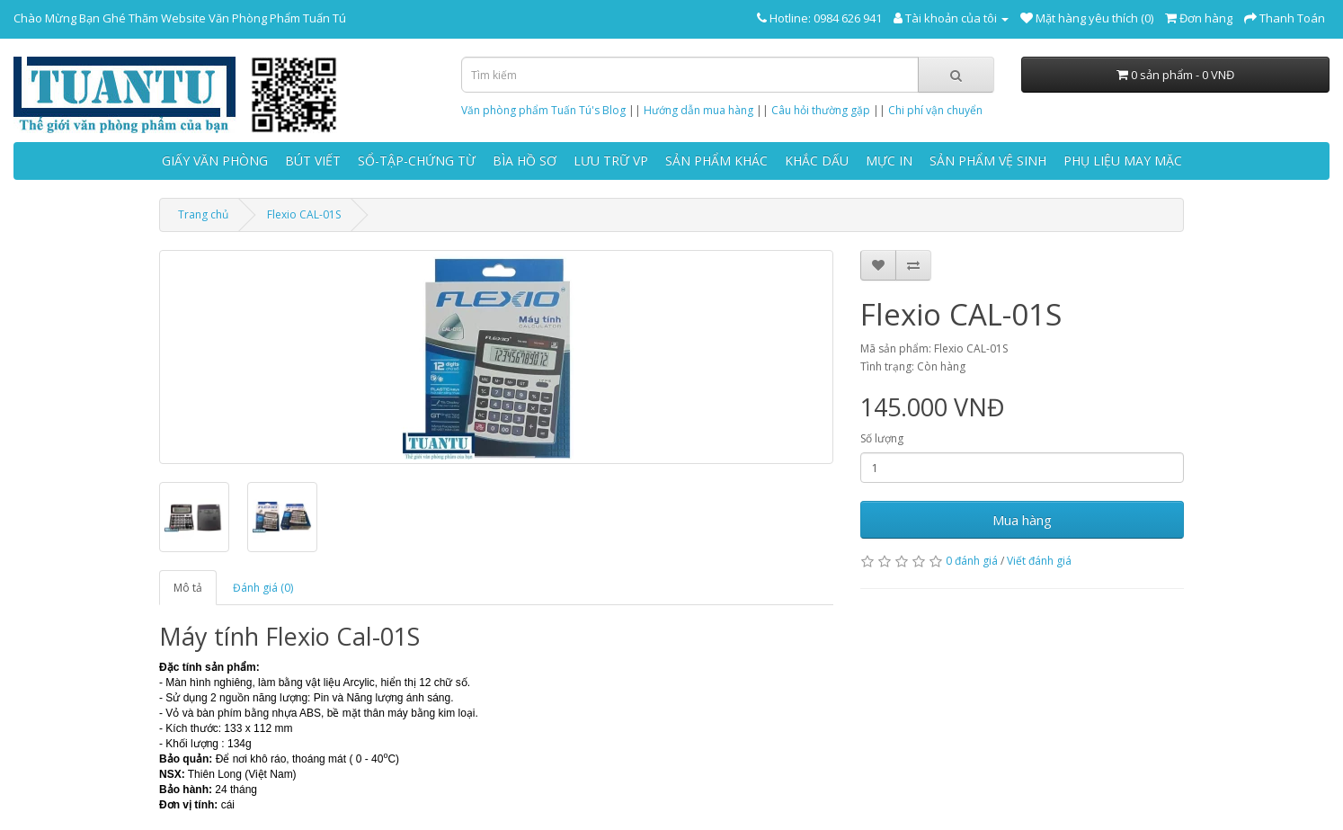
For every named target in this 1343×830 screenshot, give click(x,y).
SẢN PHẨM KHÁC (716, 160)
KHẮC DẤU (817, 160)
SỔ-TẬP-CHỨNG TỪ (417, 160)
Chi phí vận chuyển (935, 110)
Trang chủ (203, 214)
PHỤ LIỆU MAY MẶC (1122, 160)
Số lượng (881, 438)
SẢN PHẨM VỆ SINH (987, 160)
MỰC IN (889, 160)
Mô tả (187, 587)
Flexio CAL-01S (304, 214)
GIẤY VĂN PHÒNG (215, 160)
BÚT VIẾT (313, 160)
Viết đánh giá (1039, 560)
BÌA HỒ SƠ (524, 160)
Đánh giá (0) (263, 587)
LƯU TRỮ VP (611, 160)
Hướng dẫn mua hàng (698, 110)
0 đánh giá (972, 560)
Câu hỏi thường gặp (820, 110)
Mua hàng (1022, 520)
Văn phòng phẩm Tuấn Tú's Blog (543, 110)
